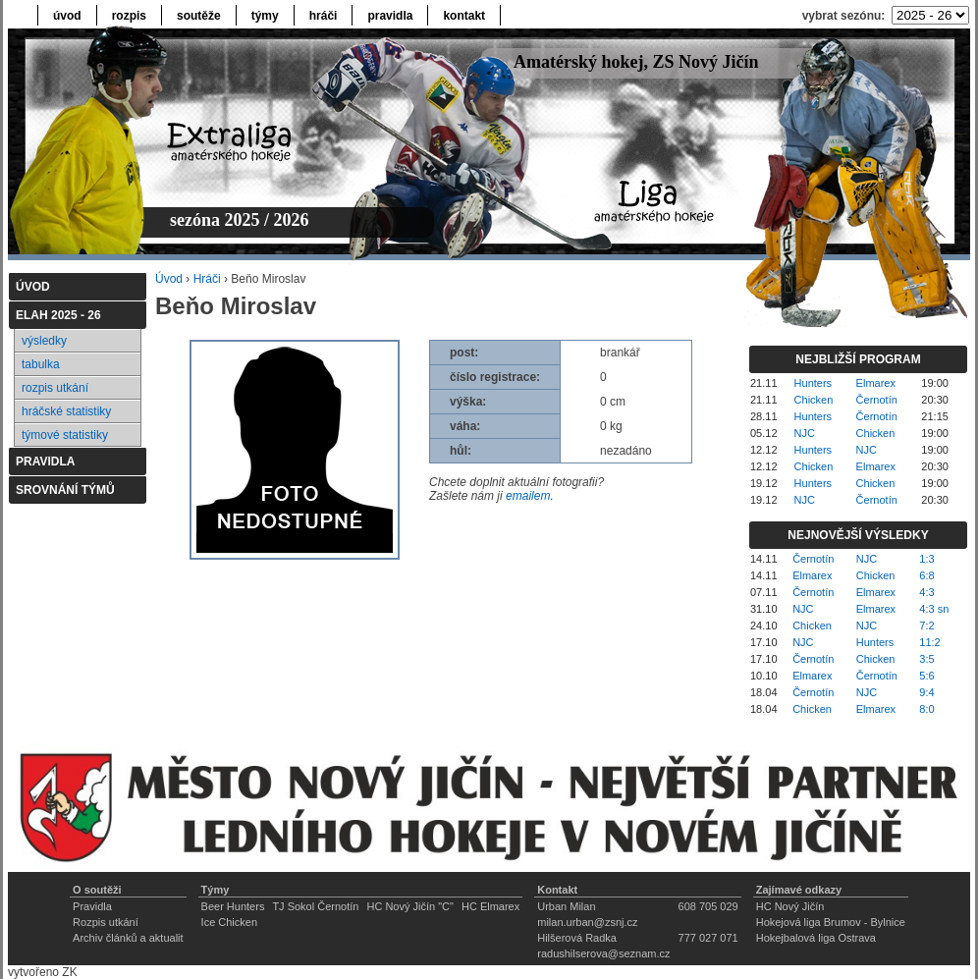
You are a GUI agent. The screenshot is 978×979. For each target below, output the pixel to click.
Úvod (169, 279)
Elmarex (876, 383)
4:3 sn (934, 609)
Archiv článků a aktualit (128, 938)
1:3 (926, 559)
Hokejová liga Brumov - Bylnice (830, 922)
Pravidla (92, 906)
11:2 (929, 642)
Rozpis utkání (105, 922)
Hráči (207, 279)
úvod (67, 16)
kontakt (464, 16)
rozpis (129, 16)
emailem (528, 496)
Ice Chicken (229, 922)
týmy (265, 16)
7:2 (926, 625)
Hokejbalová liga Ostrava (816, 938)
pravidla (389, 16)
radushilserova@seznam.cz (603, 953)
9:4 (926, 692)
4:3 (926, 592)
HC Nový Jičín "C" (410, 906)
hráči (323, 16)
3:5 (926, 659)
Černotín (876, 400)
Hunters (813, 383)
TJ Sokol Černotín (315, 906)
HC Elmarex (490, 906)
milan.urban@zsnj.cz (587, 922)
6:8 (926, 575)
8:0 (926, 709)
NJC (804, 433)
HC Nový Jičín (790, 906)
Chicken (814, 400)
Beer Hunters (233, 906)
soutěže (199, 16)
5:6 (926, 675)
